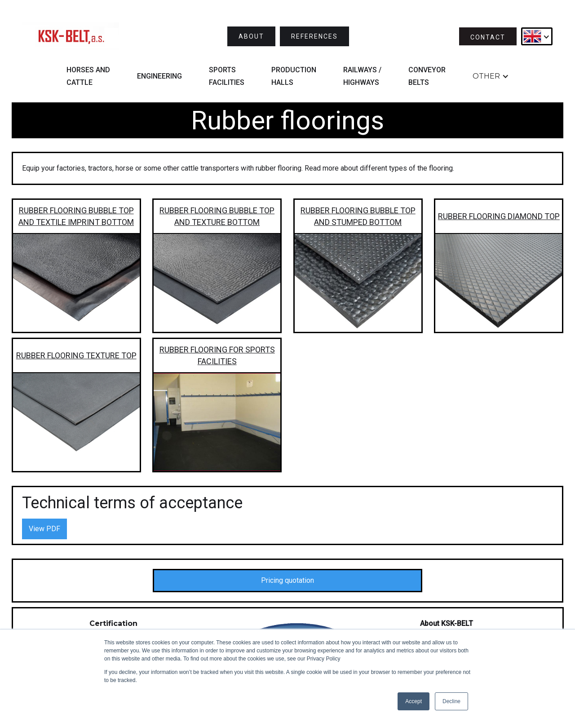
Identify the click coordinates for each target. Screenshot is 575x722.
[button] (537, 36)
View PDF (44, 528)
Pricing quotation (287, 580)
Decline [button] (451, 701)
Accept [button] (413, 701)
